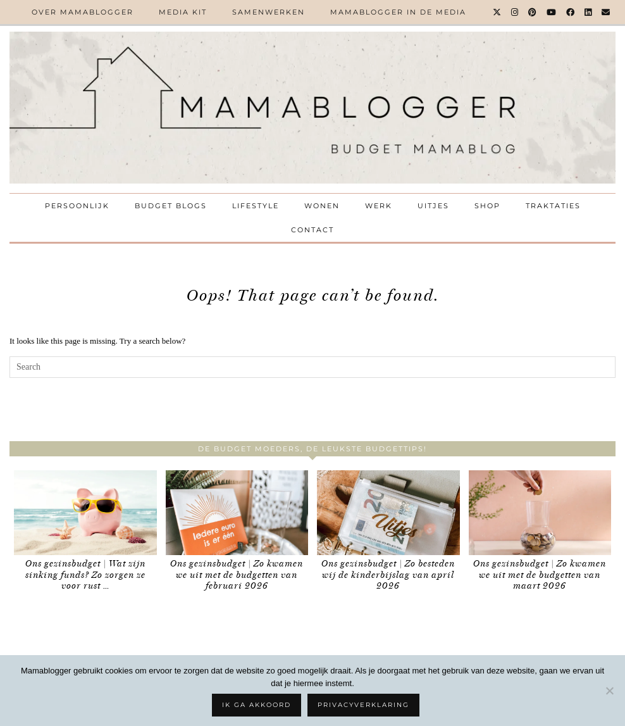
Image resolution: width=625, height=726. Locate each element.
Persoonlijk (77, 205)
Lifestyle (255, 205)
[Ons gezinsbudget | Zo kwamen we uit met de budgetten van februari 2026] (237, 512)
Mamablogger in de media (398, 12)
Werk (378, 205)
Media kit (183, 12)
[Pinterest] (533, 12)
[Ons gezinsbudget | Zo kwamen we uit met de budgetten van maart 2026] (540, 512)
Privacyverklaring (363, 705)
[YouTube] (552, 12)
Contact (312, 229)
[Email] (606, 12)
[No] (609, 690)
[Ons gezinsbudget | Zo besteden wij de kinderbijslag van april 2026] (388, 512)
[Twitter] (497, 12)
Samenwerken (268, 12)
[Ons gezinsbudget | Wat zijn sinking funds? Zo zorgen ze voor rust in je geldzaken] (85, 512)
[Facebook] (571, 12)
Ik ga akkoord (256, 705)
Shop (487, 205)
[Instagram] (515, 12)
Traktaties (553, 205)
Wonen (322, 205)
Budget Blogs (171, 205)
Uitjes (433, 205)
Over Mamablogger (82, 12)
